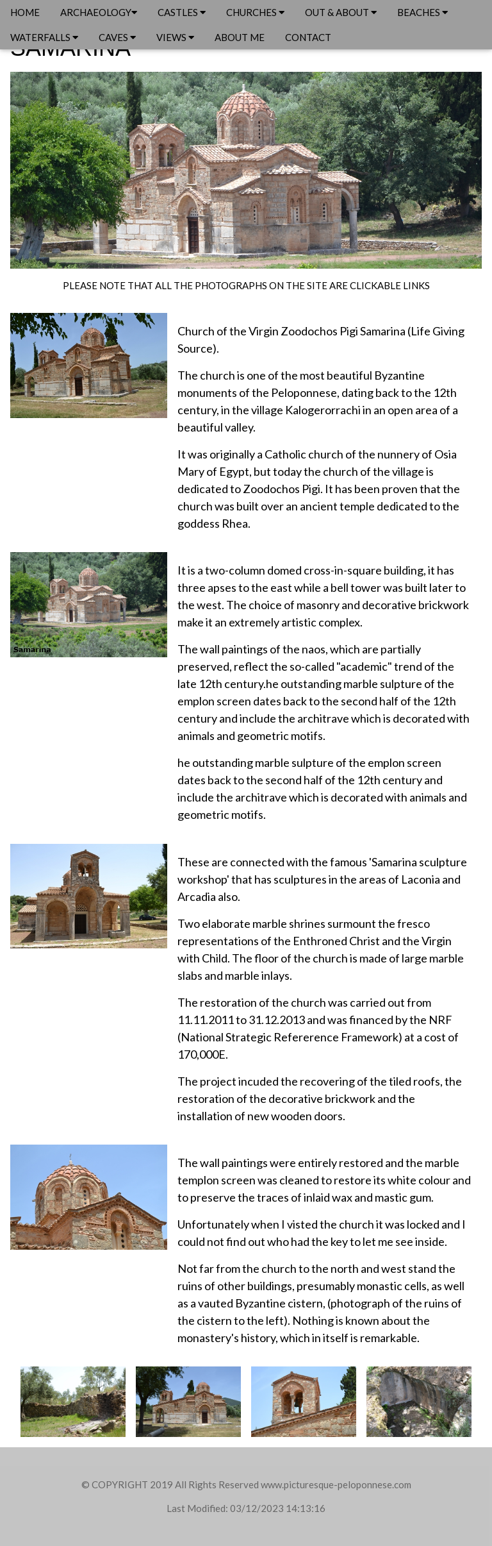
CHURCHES (255, 12)
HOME (25, 12)
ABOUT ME (240, 37)
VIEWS (175, 37)
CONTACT (308, 37)
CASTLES (182, 12)
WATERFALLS (44, 37)
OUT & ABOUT (341, 12)
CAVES (117, 37)
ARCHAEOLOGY (98, 12)
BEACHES (422, 12)
